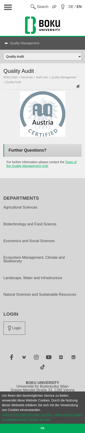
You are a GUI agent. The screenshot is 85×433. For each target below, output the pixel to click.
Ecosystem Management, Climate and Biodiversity (34, 259)
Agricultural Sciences (20, 207)
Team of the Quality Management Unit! (41, 164)
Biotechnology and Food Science (29, 224)
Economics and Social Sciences (29, 241)
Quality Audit (13, 82)
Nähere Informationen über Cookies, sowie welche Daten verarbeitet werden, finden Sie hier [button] (42, 417)
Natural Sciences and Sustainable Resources (39, 294)
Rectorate (27, 77)
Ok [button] (42, 428)
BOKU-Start (10, 77)
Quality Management (24, 43)
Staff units (42, 77)
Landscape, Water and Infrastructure (32, 278)
